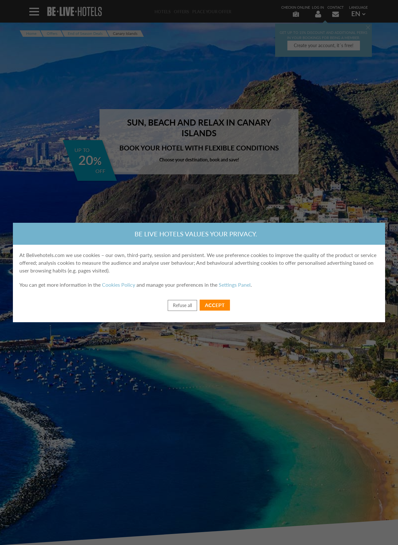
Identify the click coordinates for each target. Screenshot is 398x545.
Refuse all (182, 305)
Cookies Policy (118, 285)
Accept (215, 305)
